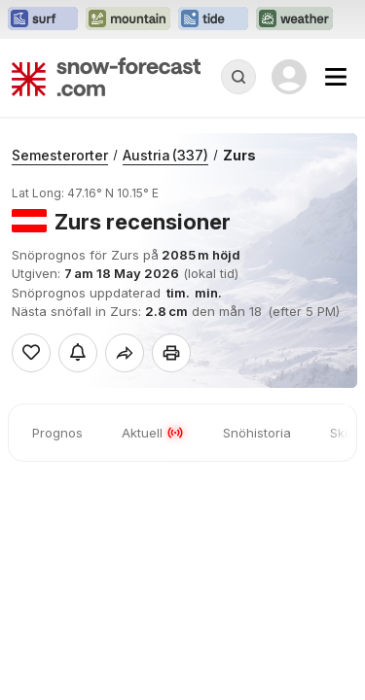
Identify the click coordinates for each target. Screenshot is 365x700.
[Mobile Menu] (335, 76)
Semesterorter (60, 155)
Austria (165, 155)
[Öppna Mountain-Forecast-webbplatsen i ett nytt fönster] (128, 19)
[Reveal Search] (238, 76)
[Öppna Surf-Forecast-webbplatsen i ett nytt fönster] (43, 19)
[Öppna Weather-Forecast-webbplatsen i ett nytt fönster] (294, 19)
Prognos (57, 432)
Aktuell (153, 432)
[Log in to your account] (289, 76)
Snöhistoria (257, 432)
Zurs (239, 155)
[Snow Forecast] (106, 76)
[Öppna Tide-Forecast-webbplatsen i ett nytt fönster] (213, 19)
